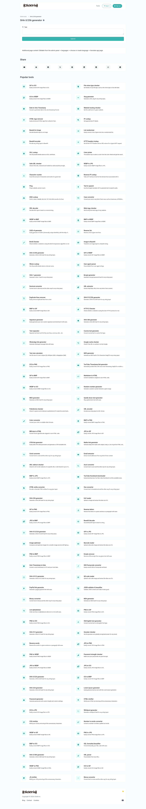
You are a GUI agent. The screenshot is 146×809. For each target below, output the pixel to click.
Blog (23, 800)
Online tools (23, 16)
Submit (73, 39)
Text (24, 27)
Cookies (36, 800)
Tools (98, 6)
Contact (29, 800)
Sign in (107, 6)
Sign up (117, 6)
